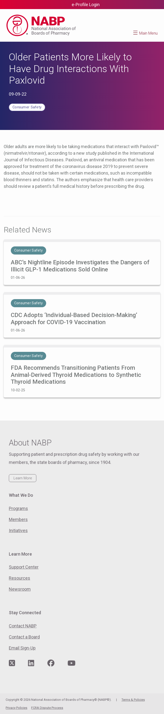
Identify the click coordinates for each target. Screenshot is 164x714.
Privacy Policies (16, 708)
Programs (18, 508)
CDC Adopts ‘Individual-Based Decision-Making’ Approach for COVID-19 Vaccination (74, 319)
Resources (19, 578)
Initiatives (18, 530)
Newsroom (20, 589)
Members (18, 519)
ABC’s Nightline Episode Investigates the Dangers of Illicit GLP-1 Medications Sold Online (80, 266)
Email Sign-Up (22, 647)
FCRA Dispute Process (47, 708)
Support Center (24, 567)
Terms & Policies (133, 699)
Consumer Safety (27, 107)
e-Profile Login (86, 4)
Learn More (23, 478)
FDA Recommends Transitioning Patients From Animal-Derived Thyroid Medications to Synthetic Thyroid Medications (76, 374)
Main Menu (148, 33)
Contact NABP (23, 625)
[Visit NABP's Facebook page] (51, 663)
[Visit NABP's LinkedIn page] (31, 663)
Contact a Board (24, 636)
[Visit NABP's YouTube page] (71, 663)
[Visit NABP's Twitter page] (12, 663)
